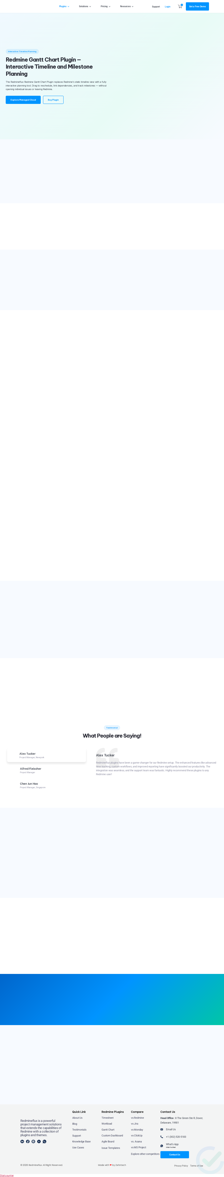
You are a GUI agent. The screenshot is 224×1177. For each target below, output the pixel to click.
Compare (137, 1111)
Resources (127, 6)
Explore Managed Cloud (23, 99)
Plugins (64, 6)
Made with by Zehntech (112, 1165)
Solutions (85, 6)
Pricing (106, 6)
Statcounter (7, 1175)
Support (156, 6)
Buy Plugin (53, 99)
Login (167, 6)
